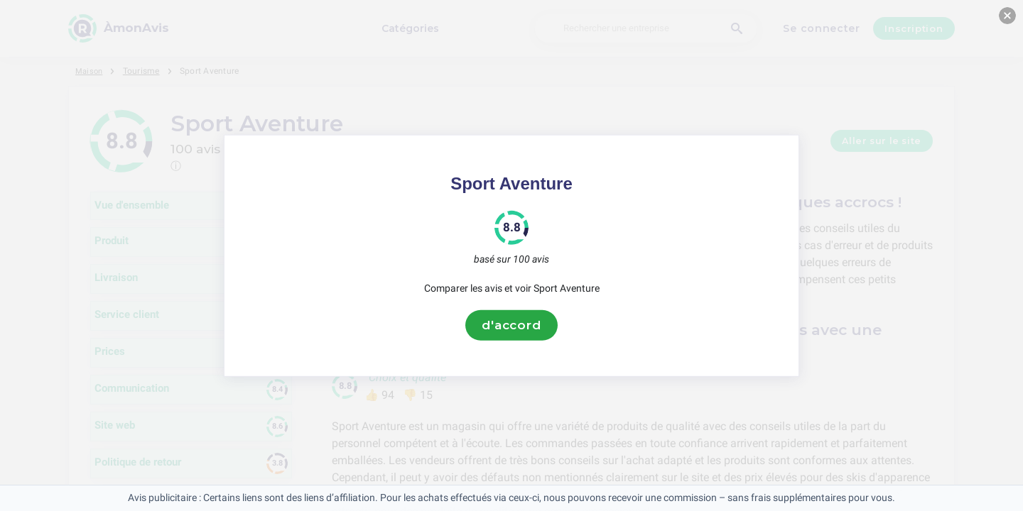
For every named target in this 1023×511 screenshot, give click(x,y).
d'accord (511, 325)
